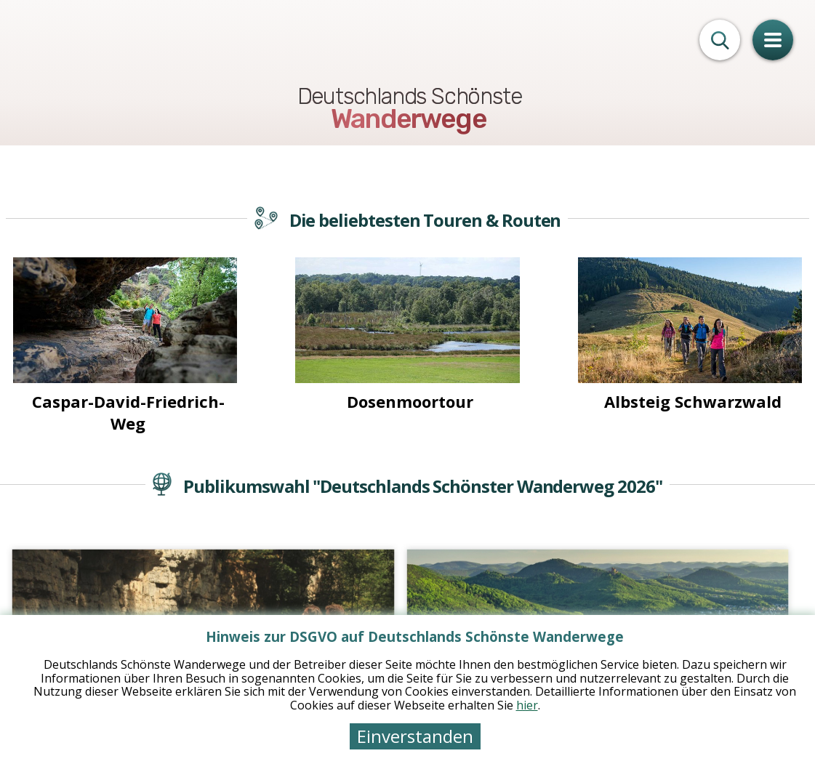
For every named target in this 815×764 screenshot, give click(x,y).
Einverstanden (415, 736)
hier (527, 705)
